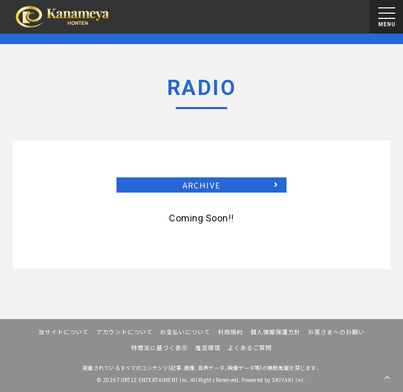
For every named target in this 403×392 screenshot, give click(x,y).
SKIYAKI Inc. (289, 380)
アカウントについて (124, 331)
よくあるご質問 (250, 347)
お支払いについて (185, 331)
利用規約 (230, 331)
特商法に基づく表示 (159, 347)
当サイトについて (63, 331)
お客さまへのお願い (336, 331)
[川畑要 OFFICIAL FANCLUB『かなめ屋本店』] (62, 16)
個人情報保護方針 (275, 331)
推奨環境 (207, 347)
